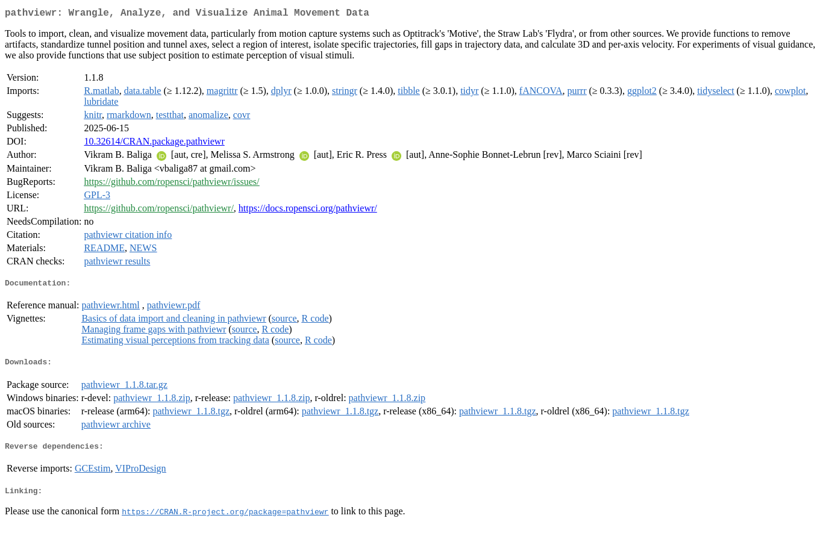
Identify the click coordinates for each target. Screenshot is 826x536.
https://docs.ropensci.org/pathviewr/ (308, 210)
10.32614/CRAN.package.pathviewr (154, 144)
